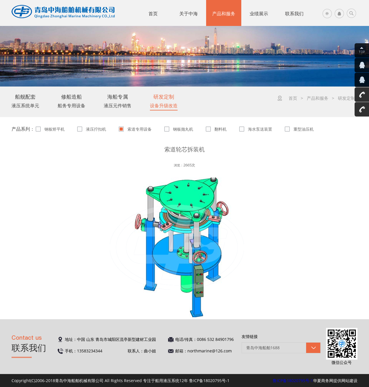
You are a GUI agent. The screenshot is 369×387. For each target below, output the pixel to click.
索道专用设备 (139, 129)
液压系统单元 (25, 101)
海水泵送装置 (260, 129)
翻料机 (220, 129)
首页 (153, 13)
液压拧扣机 (96, 129)
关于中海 (188, 13)
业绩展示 (259, 13)
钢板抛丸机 (183, 129)
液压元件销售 (117, 101)
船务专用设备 (71, 101)
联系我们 (294, 13)
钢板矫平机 (54, 129)
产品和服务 (223, 13)
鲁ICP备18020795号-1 (293, 380)
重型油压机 (303, 129)
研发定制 (346, 98)
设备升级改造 (164, 101)
